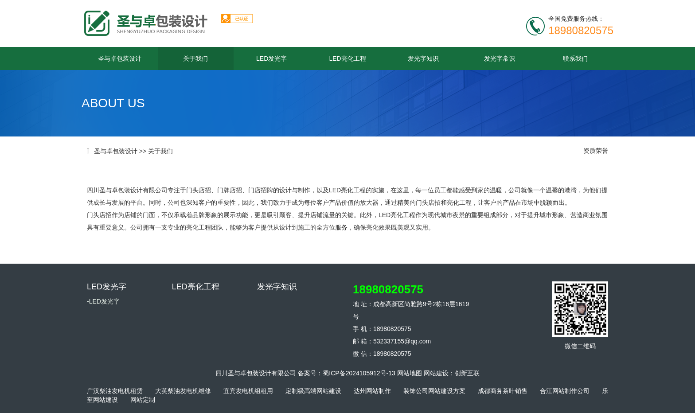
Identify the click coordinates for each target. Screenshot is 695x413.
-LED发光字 (103, 301)
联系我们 (575, 58)
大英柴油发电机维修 (183, 390)
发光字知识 (423, 58)
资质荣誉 (595, 150)
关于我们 (195, 58)
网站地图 (409, 373)
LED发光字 (271, 58)
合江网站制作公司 (565, 390)
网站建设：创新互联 (452, 373)
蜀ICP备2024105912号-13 (359, 373)
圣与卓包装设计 (119, 58)
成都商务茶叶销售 (502, 390)
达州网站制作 (372, 390)
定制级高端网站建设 (313, 390)
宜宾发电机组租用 (248, 390)
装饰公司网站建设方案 (434, 390)
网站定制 (142, 399)
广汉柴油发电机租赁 (115, 390)
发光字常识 (499, 58)
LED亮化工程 (347, 58)
